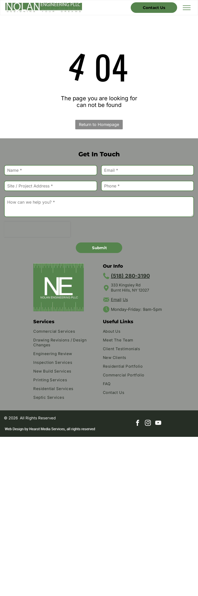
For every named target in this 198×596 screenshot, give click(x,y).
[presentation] (37, 229)
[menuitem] (64, 332)
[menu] (186, 7)
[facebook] (137, 423)
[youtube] (158, 423)
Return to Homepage (99, 124)
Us (125, 299)
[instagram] (147, 423)
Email (116, 299)
